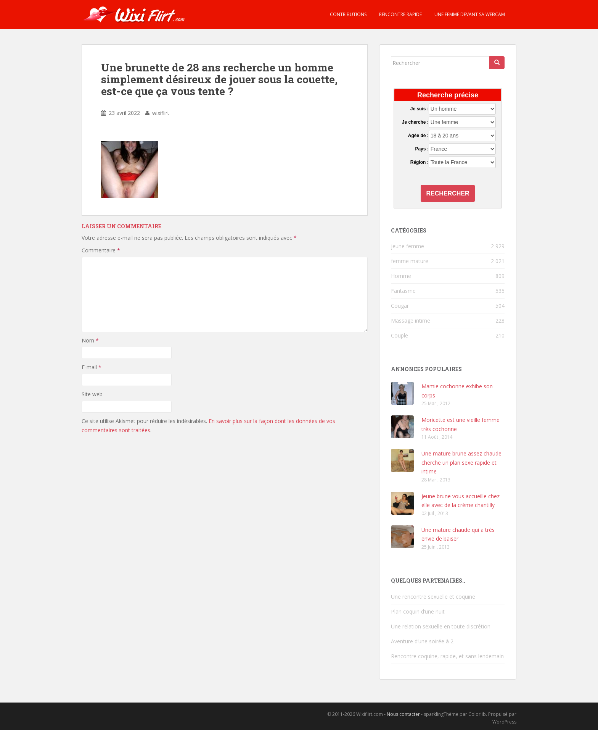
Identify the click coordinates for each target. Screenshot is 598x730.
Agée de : (418, 135)
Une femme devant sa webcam (469, 14)
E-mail (91, 367)
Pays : (421, 149)
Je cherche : (415, 122)
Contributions (348, 14)
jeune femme (407, 246)
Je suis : (419, 108)
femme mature (409, 261)
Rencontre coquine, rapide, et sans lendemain (447, 656)
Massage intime (410, 320)
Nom (90, 340)
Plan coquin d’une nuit (418, 611)
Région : (419, 162)
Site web (92, 394)
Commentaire (101, 250)
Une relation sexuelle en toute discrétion (440, 626)
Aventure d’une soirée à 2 (422, 641)
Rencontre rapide (400, 14)
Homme (401, 275)
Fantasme (403, 290)
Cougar (400, 305)
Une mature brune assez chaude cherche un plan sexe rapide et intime (461, 462)
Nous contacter (403, 714)
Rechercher (447, 193)
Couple (399, 335)
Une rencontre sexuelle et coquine (433, 596)
